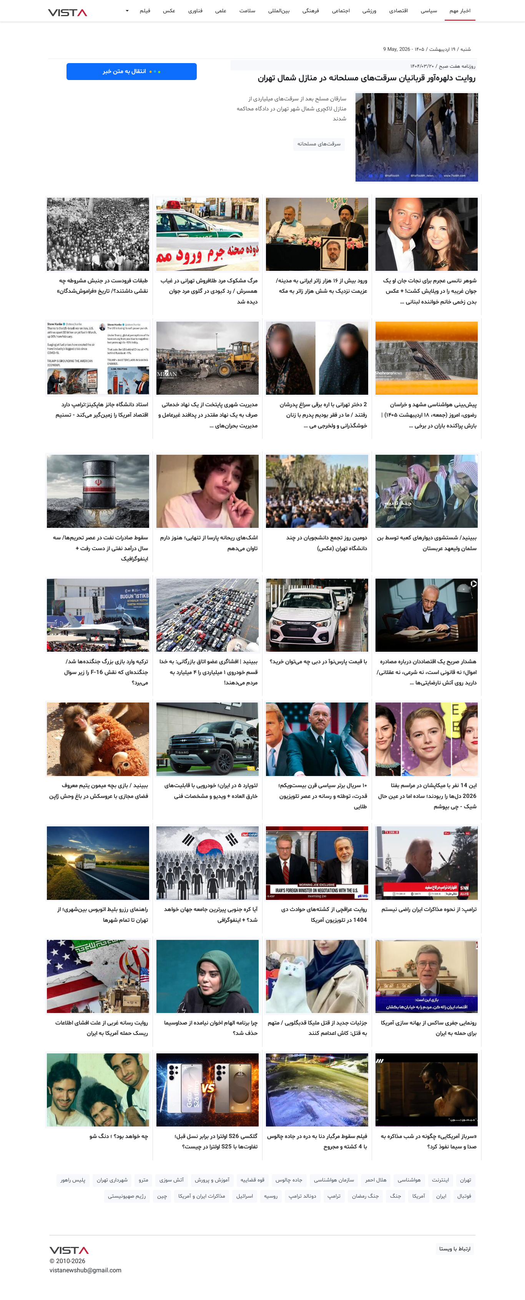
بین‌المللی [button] (279, 11)
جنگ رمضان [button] (365, 1196)
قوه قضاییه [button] (252, 1180)
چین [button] (162, 1196)
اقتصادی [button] (398, 11)
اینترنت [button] (440, 1180)
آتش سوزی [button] (171, 1180)
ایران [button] (441, 1196)
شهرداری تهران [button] (112, 1180)
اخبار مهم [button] (460, 11)
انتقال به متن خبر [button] (132, 71)
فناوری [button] (195, 11)
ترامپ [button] (334, 1196)
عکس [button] (169, 11)
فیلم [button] (145, 11)
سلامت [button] (247, 11)
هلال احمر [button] (376, 1180)
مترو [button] (143, 1180)
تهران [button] (465, 1180)
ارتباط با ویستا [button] (454, 1249)
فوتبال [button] (464, 1196)
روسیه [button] (270, 1196)
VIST (67, 11)
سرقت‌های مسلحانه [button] (319, 144)
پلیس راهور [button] (72, 1180)
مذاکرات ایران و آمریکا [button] (201, 1196)
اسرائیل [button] (244, 1196)
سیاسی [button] (429, 11)
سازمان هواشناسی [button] (334, 1180)
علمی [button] (220, 11)
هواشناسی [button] (409, 1180)
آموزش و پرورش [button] (212, 1180)
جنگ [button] (395, 1196)
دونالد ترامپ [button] (302, 1196)
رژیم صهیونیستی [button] (127, 1196)
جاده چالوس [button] (289, 1180)
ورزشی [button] (369, 11)
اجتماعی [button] (341, 11)
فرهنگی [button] (310, 11)
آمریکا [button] (418, 1196)
